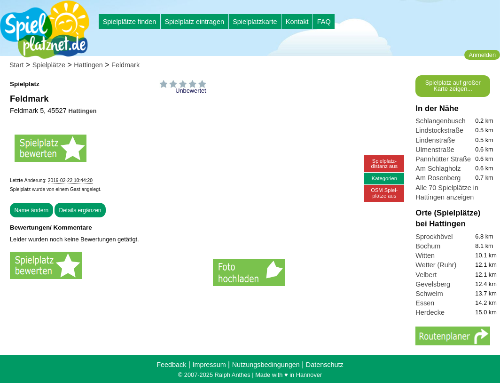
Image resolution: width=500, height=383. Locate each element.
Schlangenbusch (440, 121)
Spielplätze (48, 65)
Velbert (426, 275)
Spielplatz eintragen (194, 21)
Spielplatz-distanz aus (384, 163)
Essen (424, 303)
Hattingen (88, 65)
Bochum (427, 246)
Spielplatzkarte (255, 21)
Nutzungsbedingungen (266, 364)
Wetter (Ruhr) (435, 265)
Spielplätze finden (129, 21)
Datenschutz (325, 364)
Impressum (209, 364)
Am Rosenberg (438, 178)
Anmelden (482, 54)
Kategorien (384, 178)
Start (16, 65)
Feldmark (125, 65)
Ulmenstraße (434, 149)
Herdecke (430, 312)
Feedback (171, 364)
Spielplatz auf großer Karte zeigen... (453, 85)
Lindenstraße (435, 140)
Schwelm (429, 293)
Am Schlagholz (438, 168)
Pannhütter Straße (443, 159)
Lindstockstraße (439, 130)
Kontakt (297, 21)
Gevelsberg (432, 284)
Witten (425, 255)
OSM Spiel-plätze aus (384, 192)
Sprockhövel (434, 236)
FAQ (324, 21)
